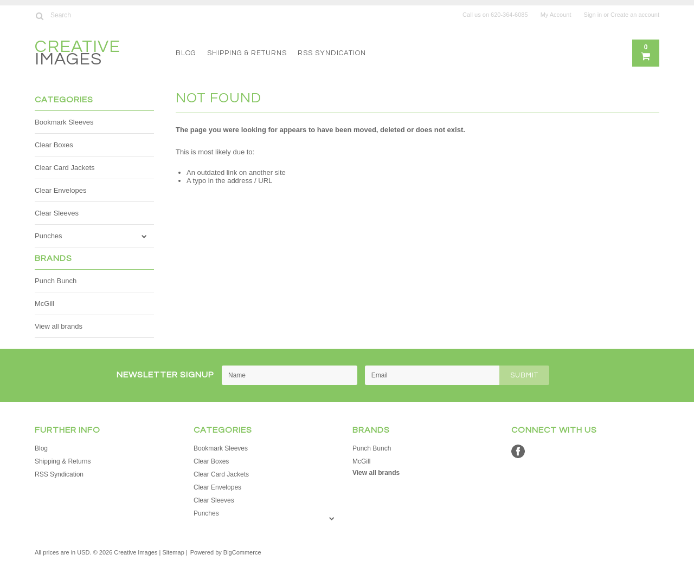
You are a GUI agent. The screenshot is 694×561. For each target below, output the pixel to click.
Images (77, 54)
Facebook (518, 451)
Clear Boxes (54, 145)
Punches (48, 236)
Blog (186, 53)
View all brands (58, 326)
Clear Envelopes (60, 190)
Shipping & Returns (247, 53)
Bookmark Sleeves (64, 122)
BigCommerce (242, 552)
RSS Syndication (332, 53)
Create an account (635, 14)
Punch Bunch (55, 281)
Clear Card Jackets (65, 168)
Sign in (593, 14)
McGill (44, 303)
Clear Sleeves (57, 213)
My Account (556, 14)
